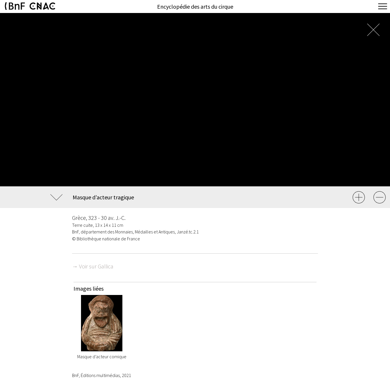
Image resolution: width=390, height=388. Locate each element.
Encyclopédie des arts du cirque (195, 6)
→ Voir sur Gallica (92, 266)
